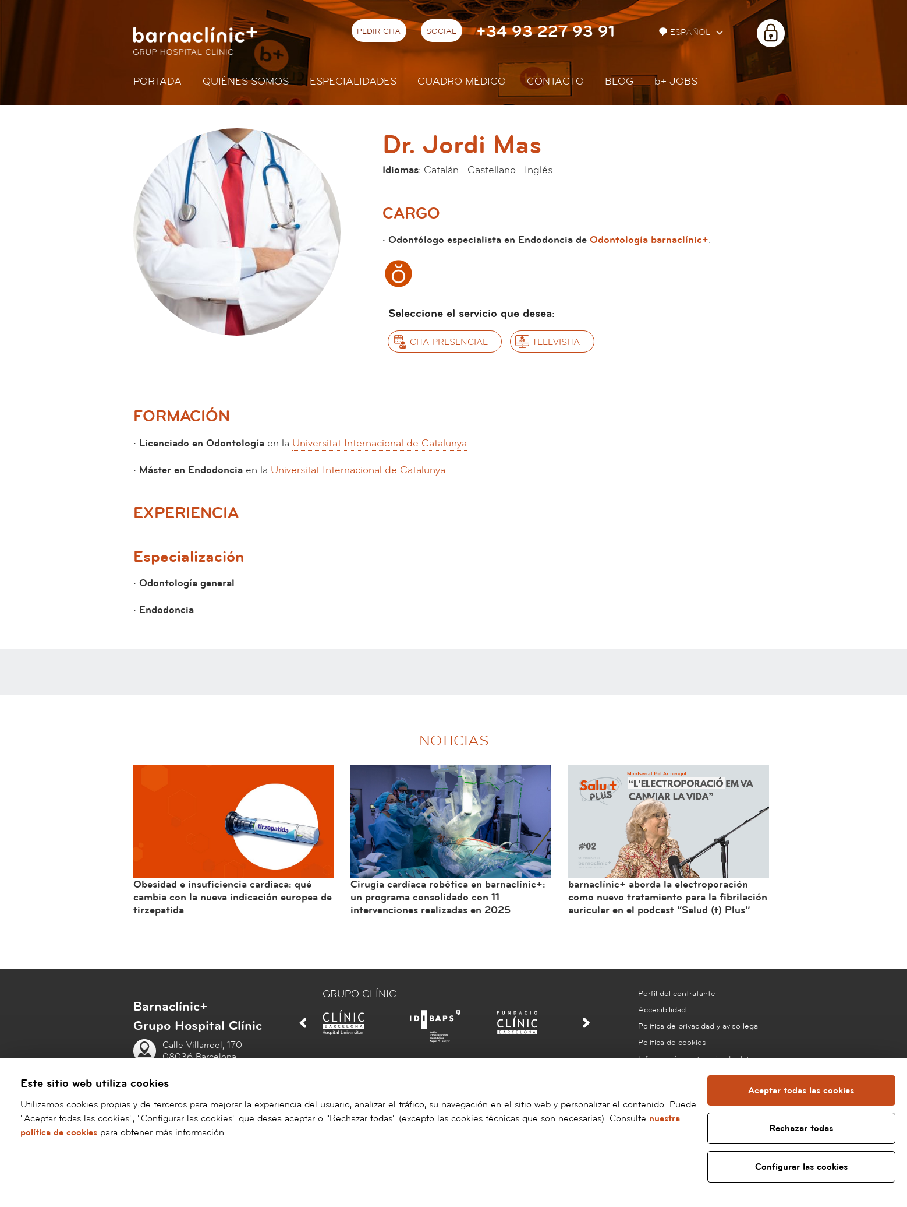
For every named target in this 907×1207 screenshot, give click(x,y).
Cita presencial (449, 342)
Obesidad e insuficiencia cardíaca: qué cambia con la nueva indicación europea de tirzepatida (232, 897)
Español (686, 32)
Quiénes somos (246, 81)
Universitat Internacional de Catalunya (379, 443)
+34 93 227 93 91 (545, 32)
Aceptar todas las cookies (801, 1090)
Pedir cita (379, 31)
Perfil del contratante (676, 993)
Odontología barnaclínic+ (649, 240)
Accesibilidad (662, 1010)
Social (441, 31)
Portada (157, 81)
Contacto (555, 81)
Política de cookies (672, 1042)
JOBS (675, 81)
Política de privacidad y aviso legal (699, 1026)
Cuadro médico (461, 81)
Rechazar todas (801, 1128)
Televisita (556, 342)
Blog (619, 81)
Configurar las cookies (801, 1167)
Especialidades (353, 81)
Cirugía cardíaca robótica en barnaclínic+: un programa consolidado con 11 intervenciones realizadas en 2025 (447, 897)
